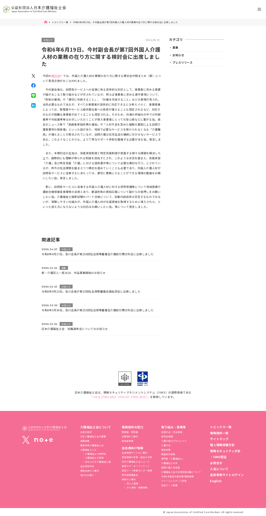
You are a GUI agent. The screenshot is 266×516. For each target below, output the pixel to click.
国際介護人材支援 (170, 467)
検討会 (55, 76)
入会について (219, 469)
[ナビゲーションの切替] (259, 9)
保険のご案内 (129, 479)
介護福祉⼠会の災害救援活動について (181, 471)
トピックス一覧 (60, 22)
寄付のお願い (87, 475)
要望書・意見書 (130, 432)
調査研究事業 (168, 454)
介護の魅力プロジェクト (174, 440)
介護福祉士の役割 (94, 457)
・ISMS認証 (218, 457)
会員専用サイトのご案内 (134, 452)
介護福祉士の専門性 (95, 453)
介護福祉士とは (88, 449)
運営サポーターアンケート (136, 466)
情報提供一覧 (219, 433)
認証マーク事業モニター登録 (137, 470)
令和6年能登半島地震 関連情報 (177, 476)
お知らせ (48, 39)
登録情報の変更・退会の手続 (137, 457)
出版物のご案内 (130, 436)
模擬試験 (165, 449)
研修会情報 (167, 436)
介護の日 (165, 445)
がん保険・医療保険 (137, 487)
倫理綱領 (85, 440)
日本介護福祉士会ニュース (135, 461)
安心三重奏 (132, 483)
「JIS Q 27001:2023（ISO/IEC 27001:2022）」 (120, 397)
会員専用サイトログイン (227, 475)
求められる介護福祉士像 (97, 461)
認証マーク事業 (169, 485)
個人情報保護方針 (222, 445)
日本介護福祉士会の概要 (93, 436)
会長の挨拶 (86, 432)
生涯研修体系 (87, 466)
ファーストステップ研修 (174, 480)
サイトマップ (219, 439)
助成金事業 (127, 440)
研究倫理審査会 (130, 474)
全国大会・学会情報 (171, 432)
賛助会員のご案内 (89, 470)
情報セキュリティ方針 (225, 451)
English (215, 481)
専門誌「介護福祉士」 (173, 458)
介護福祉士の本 (169, 463)
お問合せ (216, 463)
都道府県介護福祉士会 (92, 445)
